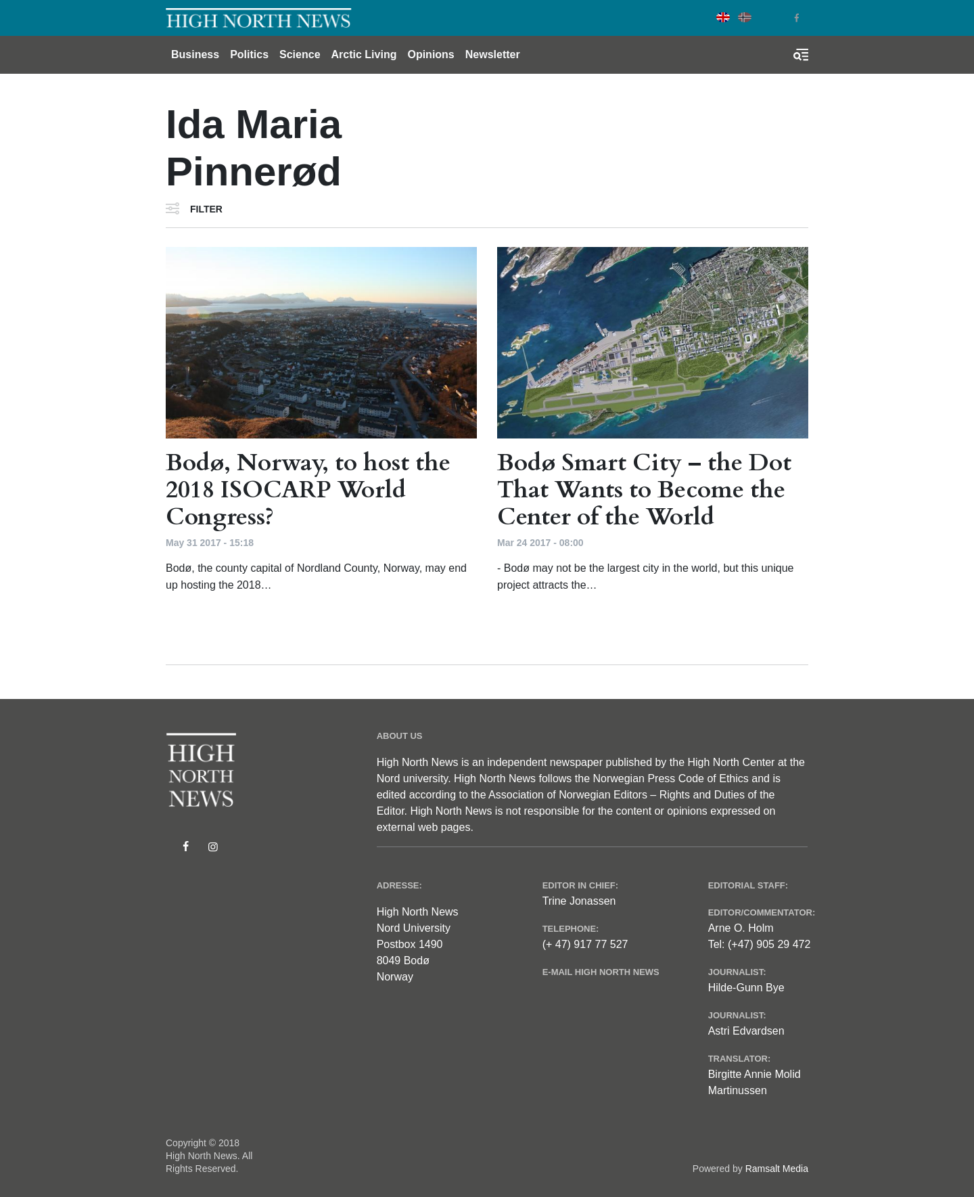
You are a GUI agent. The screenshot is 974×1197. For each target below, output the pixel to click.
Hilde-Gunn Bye (746, 987)
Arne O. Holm (741, 928)
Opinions (430, 54)
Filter (206, 209)
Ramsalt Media (776, 1168)
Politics (249, 54)
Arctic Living (364, 54)
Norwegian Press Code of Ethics (670, 778)
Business (195, 54)
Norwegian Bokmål (744, 17)
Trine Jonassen (579, 901)
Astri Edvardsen (746, 1031)
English (723, 17)
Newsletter (492, 54)
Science (299, 54)
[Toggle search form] (800, 54)
